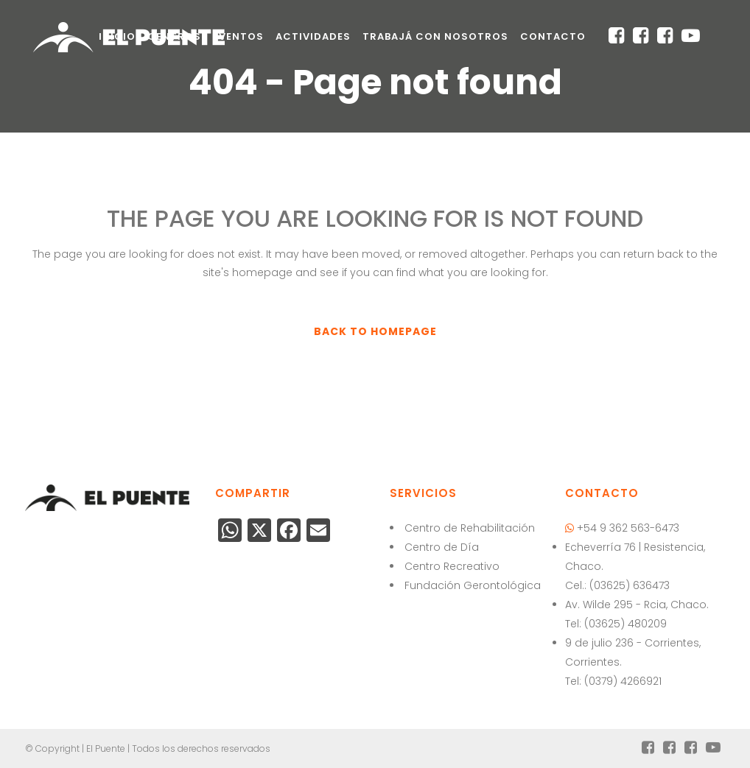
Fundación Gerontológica (472, 585)
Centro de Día (441, 547)
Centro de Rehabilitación (469, 528)
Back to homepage (375, 331)
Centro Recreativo (452, 566)
